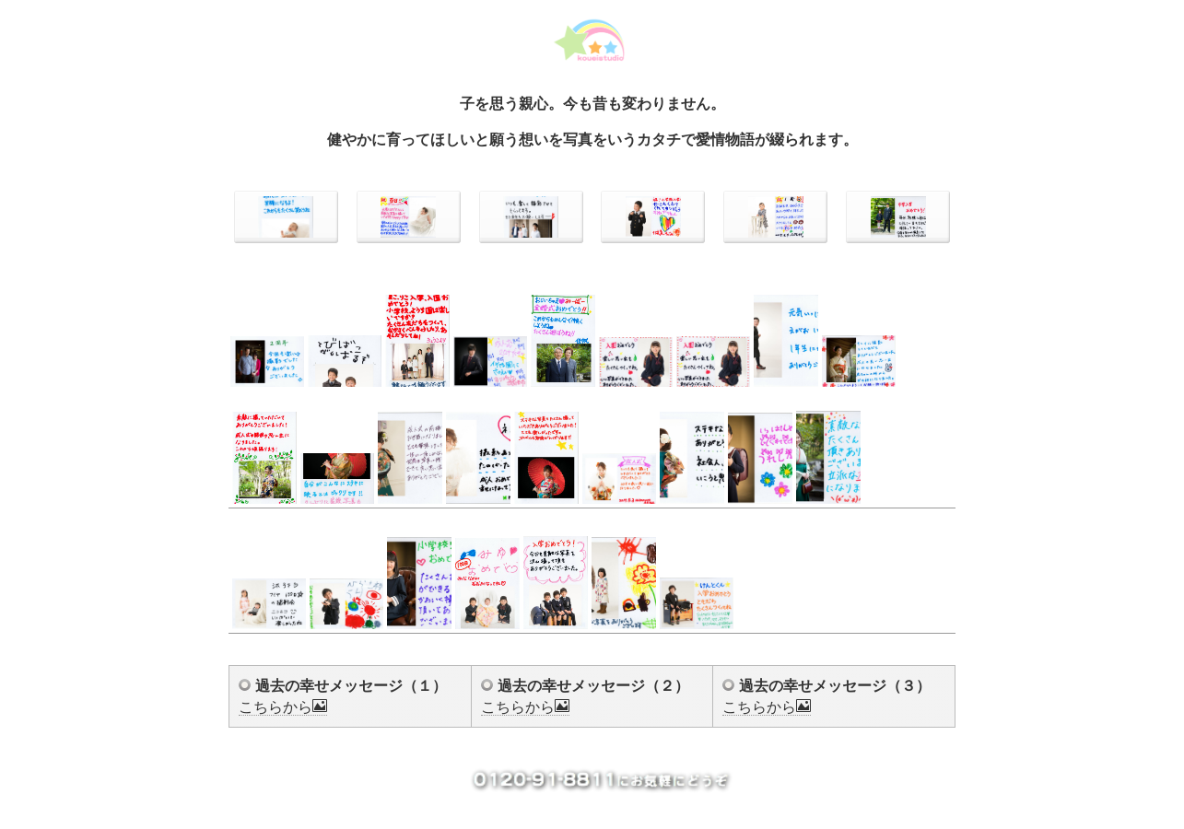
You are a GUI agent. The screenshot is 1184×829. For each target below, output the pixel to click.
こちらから (283, 707)
